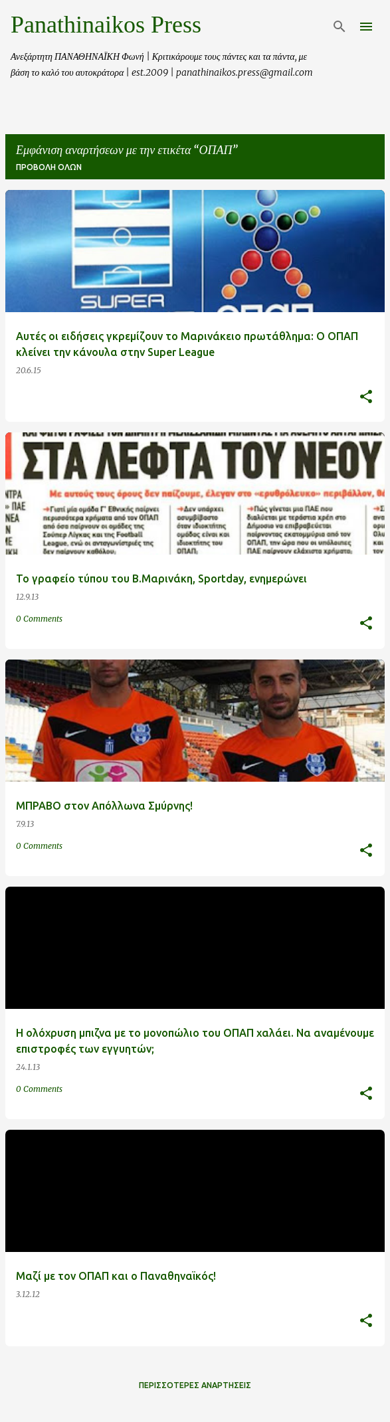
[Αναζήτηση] (339, 27)
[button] (366, 397)
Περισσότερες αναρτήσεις (195, 1385)
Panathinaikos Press (106, 24)
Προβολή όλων (49, 167)
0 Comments (39, 619)
